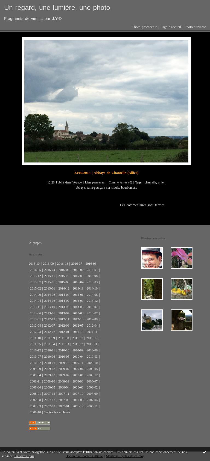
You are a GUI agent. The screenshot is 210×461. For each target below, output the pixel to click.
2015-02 (35, 288)
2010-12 (35, 350)
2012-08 (35, 325)
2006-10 (35, 412)
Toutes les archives (57, 412)
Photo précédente (144, 27)
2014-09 (35, 295)
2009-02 (64, 375)
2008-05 (49, 387)
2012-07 (49, 325)
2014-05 (92, 295)
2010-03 (92, 356)
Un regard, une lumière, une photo (57, 7)
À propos (35, 243)
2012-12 (49, 319)
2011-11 (92, 332)
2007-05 (78, 400)
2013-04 (64, 313)
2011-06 (91, 338)
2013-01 (35, 319)
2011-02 (77, 344)
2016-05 (35, 270)
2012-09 (92, 319)
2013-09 (63, 307)
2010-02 (35, 363)
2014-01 (78, 301)
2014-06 (78, 295)
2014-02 (64, 301)
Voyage (77, 182)
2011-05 (35, 344)
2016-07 (76, 264)
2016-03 (64, 270)
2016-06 (91, 264)
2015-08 (92, 276)
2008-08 (77, 381)
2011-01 (91, 344)
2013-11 (35, 307)
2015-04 (78, 282)
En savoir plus (24, 456)
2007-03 (35, 406)
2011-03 (63, 344)
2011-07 (77, 338)
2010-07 (35, 356)
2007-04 (92, 400)
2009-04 (35, 375)
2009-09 (35, 369)
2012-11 (64, 319)
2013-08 (77, 307)
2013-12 (92, 301)
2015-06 (49, 282)
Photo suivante (195, 27)
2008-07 (92, 381)
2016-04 (49, 270)
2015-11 (49, 276)
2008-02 (92, 387)
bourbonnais (129, 187)
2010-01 (49, 363)
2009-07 (64, 369)
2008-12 (92, 375)
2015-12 (35, 276)
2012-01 (64, 332)
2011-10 (35, 338)
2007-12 (49, 394)
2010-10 (63, 350)
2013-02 (92, 313)
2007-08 (35, 400)
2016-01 (92, 270)
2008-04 (64, 387)
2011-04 (49, 344)
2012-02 (49, 332)
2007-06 (64, 400)
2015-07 (35, 282)
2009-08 (49, 369)
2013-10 (49, 307)
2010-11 (49, 350)
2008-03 (78, 387)
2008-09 (63, 381)
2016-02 (78, 270)
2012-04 (92, 325)
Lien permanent (95, 182)
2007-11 (64, 394)
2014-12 (64, 288)
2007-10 (77, 394)
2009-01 (78, 375)
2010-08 (92, 350)
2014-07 (64, 295)
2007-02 (49, 406)
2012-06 (64, 325)
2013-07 (92, 307)
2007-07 (49, 400)
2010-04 (78, 356)
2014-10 (92, 288)
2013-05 (49, 313)
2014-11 (78, 288)
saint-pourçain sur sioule (103, 187)
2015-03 (92, 282)
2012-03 (35, 332)
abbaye (80, 187)
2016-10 (34, 264)
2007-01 (64, 406)
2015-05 (64, 282)
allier (161, 182)
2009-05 (92, 369)
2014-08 (49, 295)
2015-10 (63, 276)
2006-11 (92, 406)
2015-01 (49, 288)
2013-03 (78, 313)
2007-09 (92, 394)
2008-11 (35, 381)
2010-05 (64, 356)
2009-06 (78, 369)
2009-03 (49, 375)
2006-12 (78, 406)
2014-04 (35, 301)
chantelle (150, 182)
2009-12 (64, 363)
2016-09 (48, 264)
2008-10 (49, 381)
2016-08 (62, 264)
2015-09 (77, 276)
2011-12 (78, 332)
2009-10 (92, 363)
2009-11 (78, 363)
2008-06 (35, 387)
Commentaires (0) (120, 182)
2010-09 (77, 350)
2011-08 (63, 338)
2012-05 (78, 325)
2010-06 (49, 356)
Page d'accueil (171, 27)
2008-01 (35, 394)
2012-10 (77, 319)
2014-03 (49, 301)
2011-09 (49, 338)
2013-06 (35, 313)
